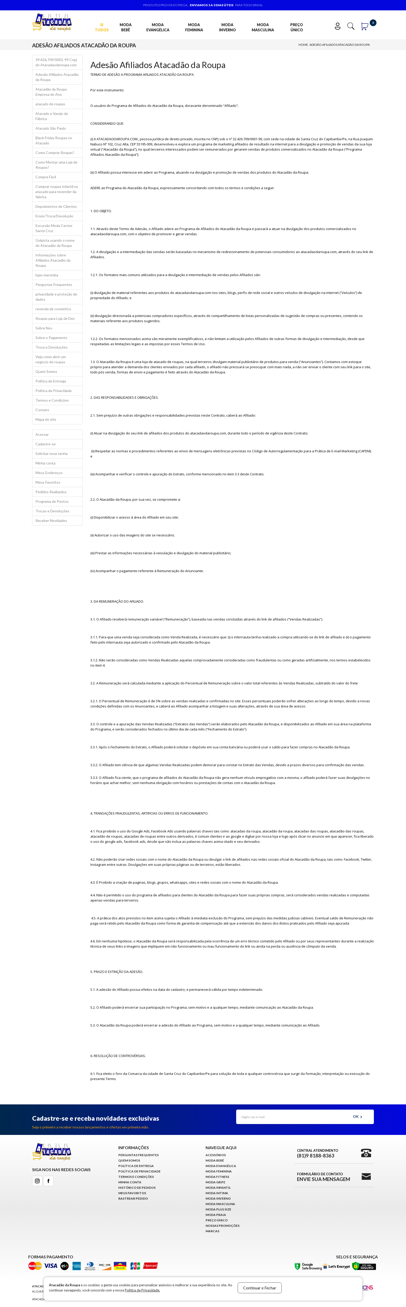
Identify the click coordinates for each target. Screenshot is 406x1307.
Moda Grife (215, 1182)
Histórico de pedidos (137, 1188)
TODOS (102, 27)
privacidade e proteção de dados (56, 296)
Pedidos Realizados (51, 492)
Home (303, 45)
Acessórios (216, 1155)
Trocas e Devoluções (52, 511)
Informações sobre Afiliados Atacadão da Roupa (52, 260)
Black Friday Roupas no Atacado (53, 140)
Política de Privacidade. (142, 1290)
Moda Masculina (263, 27)
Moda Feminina (194, 27)
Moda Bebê (126, 27)
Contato (42, 410)
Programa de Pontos (52, 501)
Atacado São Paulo (50, 128)
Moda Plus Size (218, 1209)
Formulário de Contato (323, 1177)
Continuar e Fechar (259, 1287)
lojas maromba (46, 275)
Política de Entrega (50, 381)
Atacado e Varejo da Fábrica (51, 116)
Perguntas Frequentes (53, 284)
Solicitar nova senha (51, 453)
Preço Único (296, 27)
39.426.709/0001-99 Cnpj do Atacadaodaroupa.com (56, 62)
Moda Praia (216, 1215)
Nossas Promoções (223, 1226)
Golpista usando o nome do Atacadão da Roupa (55, 243)
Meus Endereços (49, 472)
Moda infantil (218, 1188)
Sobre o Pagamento (51, 337)
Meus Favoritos (47, 482)
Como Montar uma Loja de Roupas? (56, 164)
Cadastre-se (45, 444)
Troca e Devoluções (51, 347)
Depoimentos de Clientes (56, 206)
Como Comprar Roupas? (54, 152)
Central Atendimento (317, 1153)
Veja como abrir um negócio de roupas (50, 359)
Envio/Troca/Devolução (54, 216)
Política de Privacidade (53, 390)
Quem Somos (46, 371)
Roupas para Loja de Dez (55, 318)
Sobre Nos (43, 328)
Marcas (212, 1231)
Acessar (42, 434)
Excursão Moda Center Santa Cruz (53, 228)
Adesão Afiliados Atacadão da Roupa (339, 45)
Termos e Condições (52, 400)
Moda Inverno (227, 27)
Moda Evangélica (157, 27)
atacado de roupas (50, 104)
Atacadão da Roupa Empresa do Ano (51, 92)
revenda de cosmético (53, 309)
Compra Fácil (45, 177)
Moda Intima (217, 1193)
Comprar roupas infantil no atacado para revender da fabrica (56, 191)
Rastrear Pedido (133, 1198)
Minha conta (45, 463)
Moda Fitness (217, 1177)
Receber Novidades (51, 520)
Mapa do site (45, 419)
